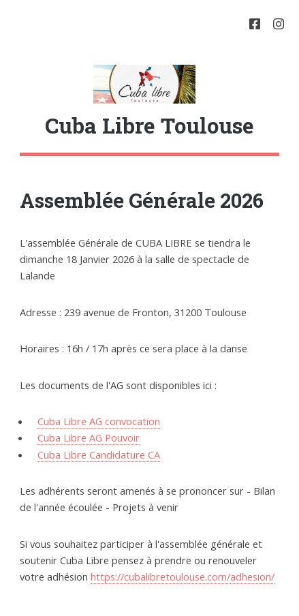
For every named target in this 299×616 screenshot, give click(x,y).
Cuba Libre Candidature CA (98, 454)
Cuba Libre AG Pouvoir (88, 437)
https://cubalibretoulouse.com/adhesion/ (182, 576)
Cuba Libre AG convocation (98, 421)
